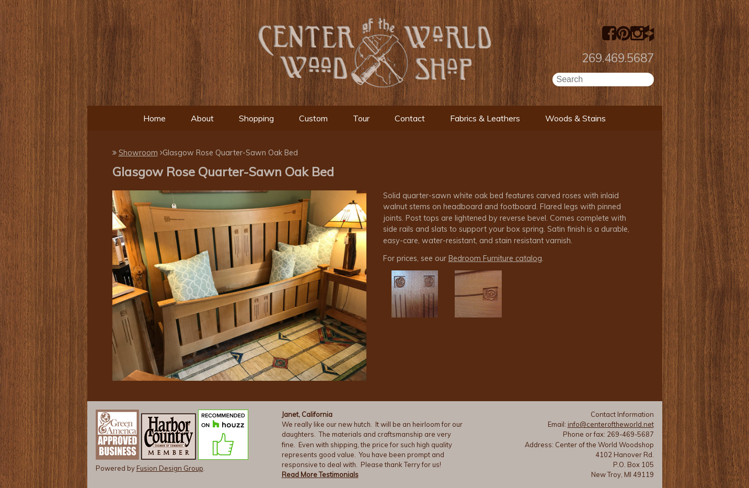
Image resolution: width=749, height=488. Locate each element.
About (202, 118)
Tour (361, 118)
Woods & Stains (575, 118)
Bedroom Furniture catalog (495, 258)
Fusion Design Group (169, 468)
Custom (313, 118)
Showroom (138, 152)
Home (154, 118)
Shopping (256, 118)
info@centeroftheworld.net (611, 424)
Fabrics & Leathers (485, 118)
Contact (410, 118)
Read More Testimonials (320, 474)
